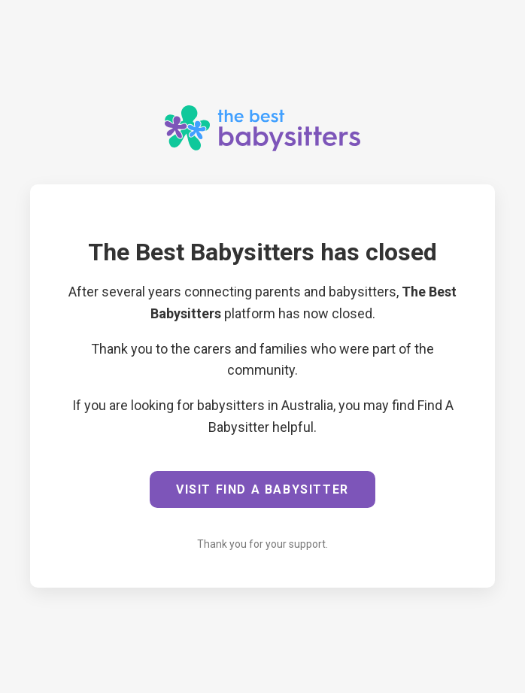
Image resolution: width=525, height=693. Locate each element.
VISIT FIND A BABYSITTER (262, 489)
